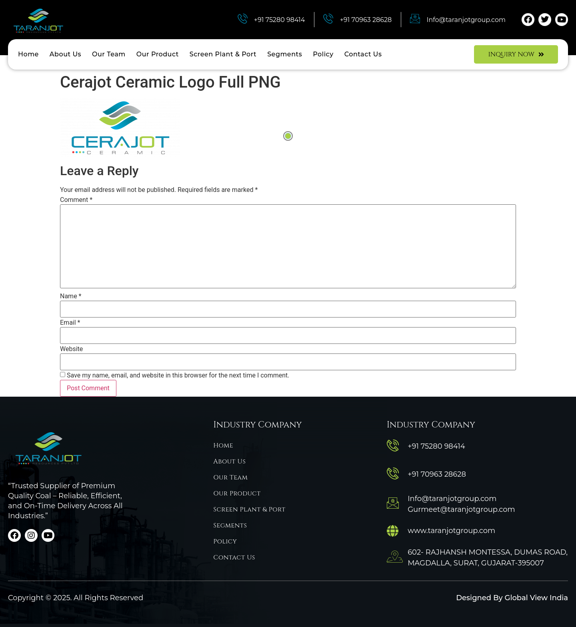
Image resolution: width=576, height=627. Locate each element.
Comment (76, 200)
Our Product (157, 54)
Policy (323, 54)
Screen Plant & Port (223, 54)
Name (71, 296)
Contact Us (363, 54)
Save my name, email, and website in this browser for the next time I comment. (178, 375)
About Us (65, 54)
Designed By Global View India (512, 597)
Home (28, 54)
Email (70, 322)
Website (71, 349)
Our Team (109, 54)
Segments (284, 54)
